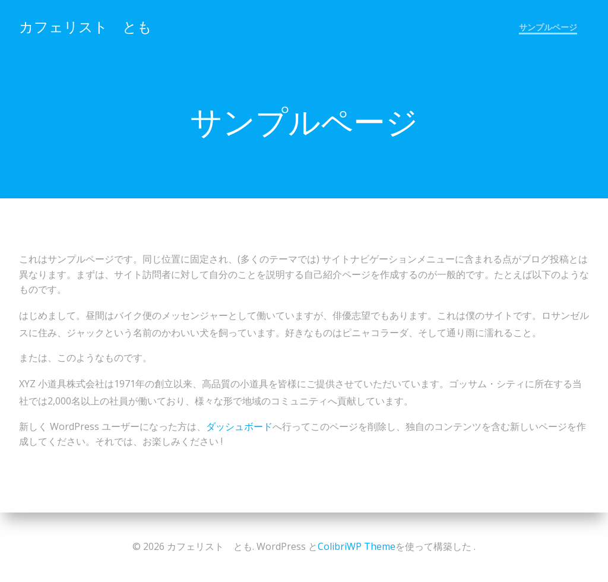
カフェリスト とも (85, 26)
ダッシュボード (239, 426)
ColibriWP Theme (356, 546)
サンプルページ (548, 27)
